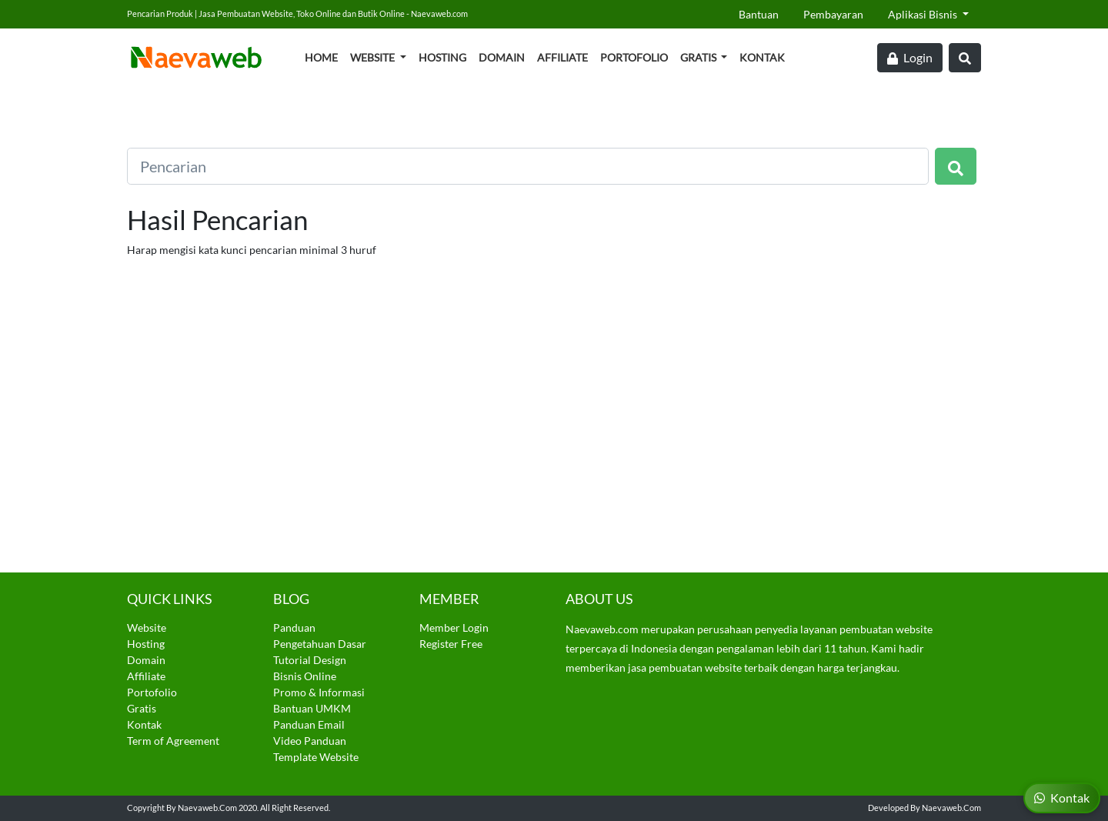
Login (910, 57)
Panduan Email (309, 724)
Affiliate (562, 57)
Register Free (450, 643)
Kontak (762, 57)
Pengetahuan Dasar (319, 643)
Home (321, 57)
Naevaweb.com (207, 808)
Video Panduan (309, 740)
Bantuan (759, 14)
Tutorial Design (309, 659)
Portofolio (634, 57)
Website (373, 57)
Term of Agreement (173, 740)
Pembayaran (833, 14)
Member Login (454, 627)
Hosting (442, 57)
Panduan (294, 627)
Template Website (316, 756)
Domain (502, 57)
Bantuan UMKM (312, 708)
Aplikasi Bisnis (923, 14)
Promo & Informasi (319, 692)
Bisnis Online (304, 675)
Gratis (699, 57)
